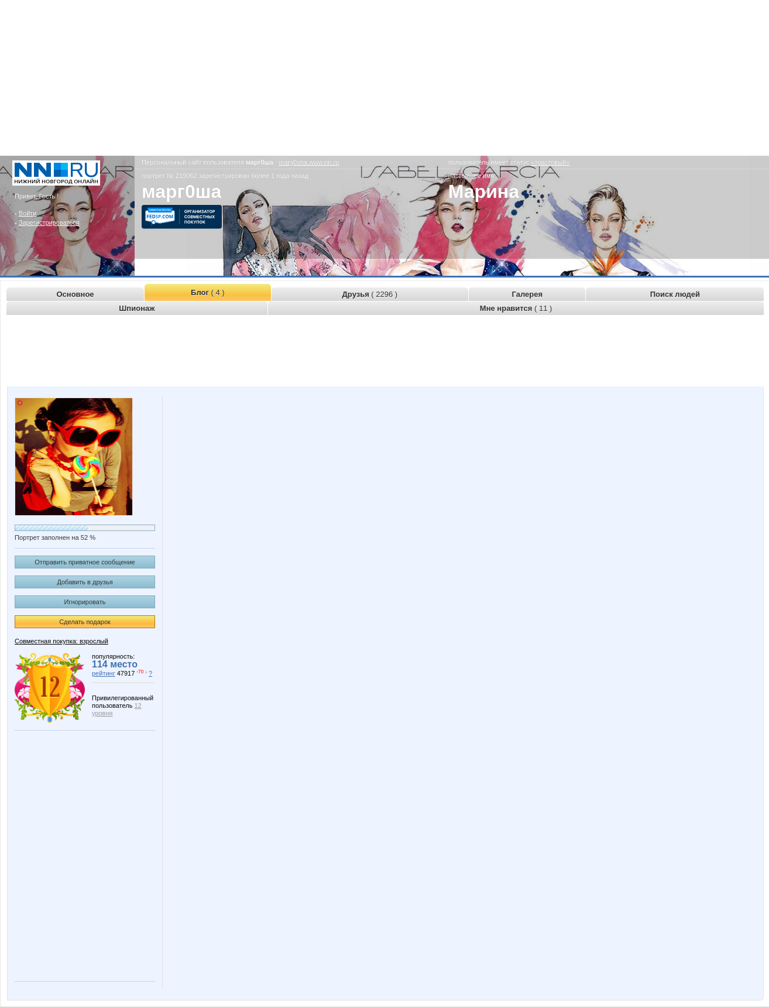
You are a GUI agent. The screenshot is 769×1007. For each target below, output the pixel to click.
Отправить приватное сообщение (85, 562)
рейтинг (103, 673)
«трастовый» (550, 162)
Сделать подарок (85, 621)
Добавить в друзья (84, 581)
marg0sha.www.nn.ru (309, 162)
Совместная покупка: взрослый (61, 641)
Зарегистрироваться (49, 222)
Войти (28, 213)
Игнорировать (85, 601)
